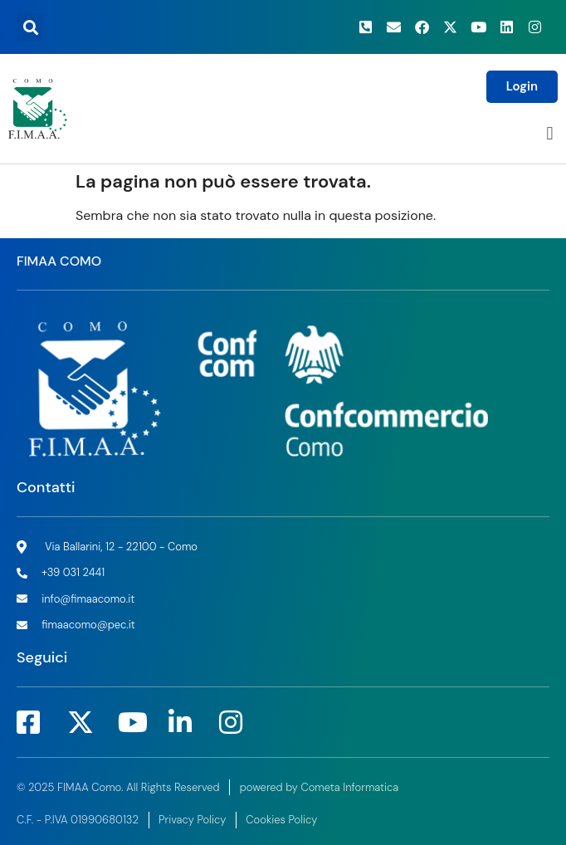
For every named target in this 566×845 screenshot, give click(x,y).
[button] (30, 27)
